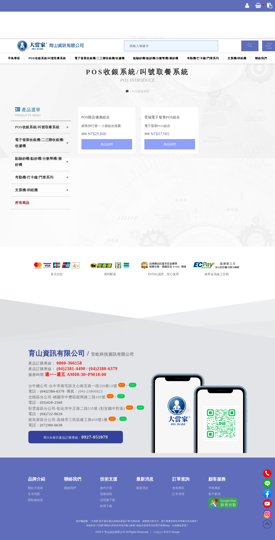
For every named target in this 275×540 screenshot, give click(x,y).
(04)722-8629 (51, 414)
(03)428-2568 (51, 402)
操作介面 (106, 488)
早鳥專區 (14, 58)
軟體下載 (106, 506)
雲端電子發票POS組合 (162, 117)
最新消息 (142, 488)
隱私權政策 (35, 500)
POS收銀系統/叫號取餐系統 (47, 58)
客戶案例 (214, 494)
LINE (132, 385)
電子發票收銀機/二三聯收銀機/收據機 (100, 58)
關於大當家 (35, 488)
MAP (122, 385)
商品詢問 (107, 144)
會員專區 (178, 488)
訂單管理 (178, 494)
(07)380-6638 (51, 425)
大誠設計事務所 (162, 532)
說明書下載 (107, 500)
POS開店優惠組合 (95, 117)
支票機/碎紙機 (237, 58)
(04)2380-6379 (52, 391)
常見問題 (34, 494)
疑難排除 (106, 494)
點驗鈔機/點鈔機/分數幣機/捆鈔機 (155, 58)
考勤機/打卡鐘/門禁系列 (203, 58)
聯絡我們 (261, 58)
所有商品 (22, 203)
